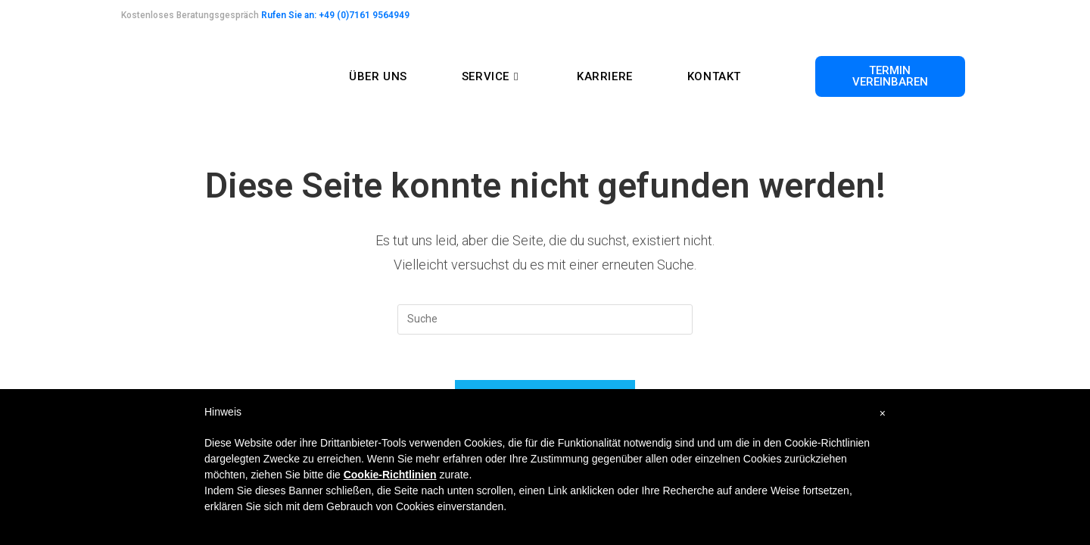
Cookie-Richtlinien (390, 475)
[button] (890, 76)
